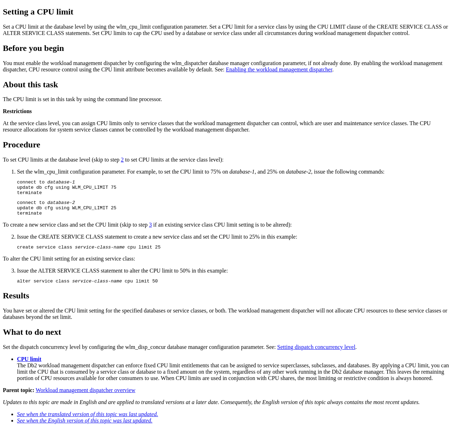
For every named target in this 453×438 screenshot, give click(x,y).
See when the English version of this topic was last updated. (85, 429)
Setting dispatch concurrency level (316, 355)
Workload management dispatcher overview (86, 399)
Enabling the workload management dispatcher (279, 69)
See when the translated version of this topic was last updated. (87, 423)
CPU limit (29, 367)
